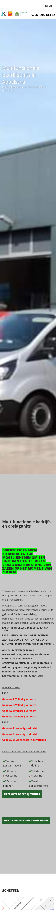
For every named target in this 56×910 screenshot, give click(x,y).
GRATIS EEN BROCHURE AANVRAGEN (26, 820)
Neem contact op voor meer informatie (24, 751)
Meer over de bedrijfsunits (22, 794)
